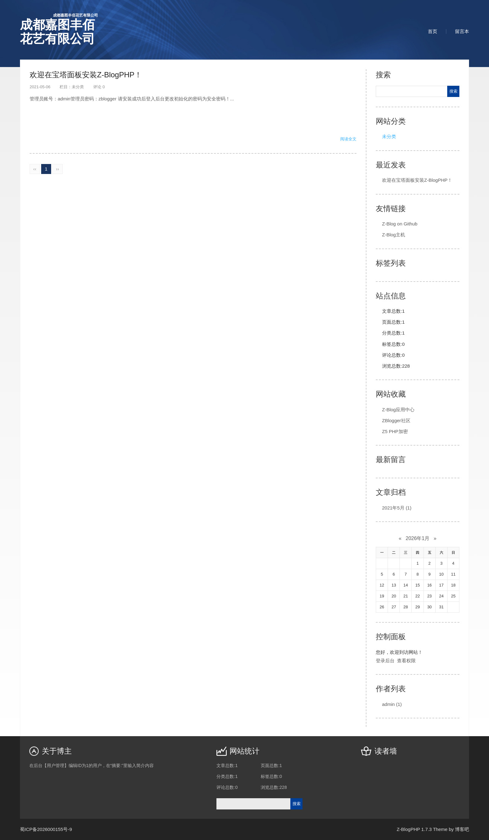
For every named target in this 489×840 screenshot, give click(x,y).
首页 (432, 31)
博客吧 (462, 829)
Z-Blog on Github (399, 223)
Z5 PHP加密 (395, 431)
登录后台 (385, 660)
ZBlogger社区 (396, 420)
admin (392, 704)
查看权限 (406, 660)
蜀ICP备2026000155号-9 (46, 829)
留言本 (462, 31)
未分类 (78, 86)
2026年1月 (418, 538)
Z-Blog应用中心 (398, 409)
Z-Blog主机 (393, 234)
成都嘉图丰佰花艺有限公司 (59, 29)
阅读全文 (348, 139)
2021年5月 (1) (396, 507)
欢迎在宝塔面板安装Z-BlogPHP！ (86, 74)
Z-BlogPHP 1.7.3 (414, 829)
